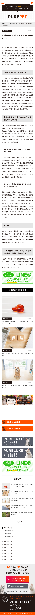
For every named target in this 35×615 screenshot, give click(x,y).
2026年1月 (8, 536)
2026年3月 (8, 530)
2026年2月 (8, 533)
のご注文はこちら (18, 579)
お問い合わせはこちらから (18, 586)
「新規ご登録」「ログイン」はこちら (17, 591)
